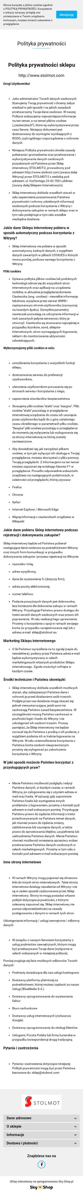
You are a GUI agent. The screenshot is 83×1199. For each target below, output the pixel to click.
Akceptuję (67, 15)
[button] (41, 1118)
